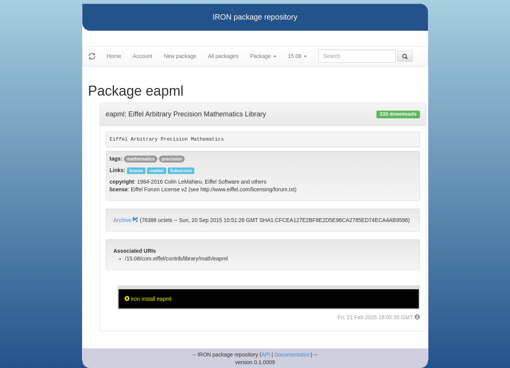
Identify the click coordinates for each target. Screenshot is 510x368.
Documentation (292, 354)
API (265, 354)
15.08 (297, 56)
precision (172, 159)
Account (142, 56)
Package (263, 56)
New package (180, 56)
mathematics (141, 159)
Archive (127, 220)
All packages (223, 56)
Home (114, 56)
